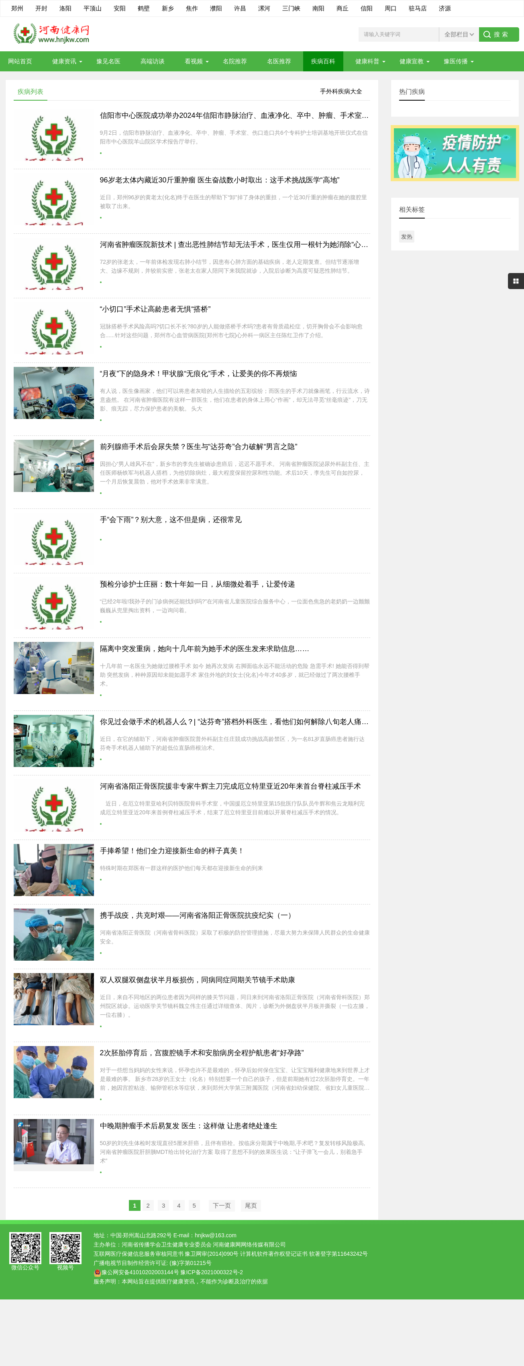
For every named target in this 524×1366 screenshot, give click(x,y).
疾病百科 (323, 61)
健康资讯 (64, 61)
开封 (41, 8)
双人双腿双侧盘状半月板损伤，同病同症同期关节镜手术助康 (197, 980)
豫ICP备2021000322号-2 (211, 1272)
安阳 (120, 8)
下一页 (222, 1205)
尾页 (251, 1205)
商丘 (342, 8)
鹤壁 (144, 8)
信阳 (367, 8)
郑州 (17, 8)
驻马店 (418, 8)
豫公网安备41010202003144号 (140, 1272)
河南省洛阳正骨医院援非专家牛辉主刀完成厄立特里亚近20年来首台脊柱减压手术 (230, 786)
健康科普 (367, 61)
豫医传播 (456, 61)
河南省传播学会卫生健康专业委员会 (167, 1244)
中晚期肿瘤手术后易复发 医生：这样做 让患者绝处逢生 (188, 1126)
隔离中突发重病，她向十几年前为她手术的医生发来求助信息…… (205, 649)
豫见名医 (108, 61)
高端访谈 (153, 61)
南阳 (318, 8)
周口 (391, 8)
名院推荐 (235, 61)
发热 (406, 236)
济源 (445, 8)
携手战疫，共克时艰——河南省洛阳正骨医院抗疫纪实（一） (197, 915)
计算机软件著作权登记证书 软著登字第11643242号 (304, 1254)
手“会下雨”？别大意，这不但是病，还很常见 (171, 520)
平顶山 (93, 8)
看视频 (194, 61)
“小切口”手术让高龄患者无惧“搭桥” (155, 309)
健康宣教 (412, 61)
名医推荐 (279, 61)
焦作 (192, 8)
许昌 (240, 8)
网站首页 (20, 61)
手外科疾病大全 (341, 91)
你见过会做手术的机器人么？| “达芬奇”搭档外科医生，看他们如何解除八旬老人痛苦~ (236, 722)
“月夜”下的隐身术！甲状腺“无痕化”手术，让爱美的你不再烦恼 (199, 374)
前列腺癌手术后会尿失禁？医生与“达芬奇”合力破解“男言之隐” (199, 447)
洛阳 (65, 8)
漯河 (264, 8)
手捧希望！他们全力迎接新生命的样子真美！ (172, 851)
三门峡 (291, 8)
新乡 (168, 8)
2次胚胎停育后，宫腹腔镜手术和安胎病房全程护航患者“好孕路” (202, 1053)
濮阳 (216, 8)
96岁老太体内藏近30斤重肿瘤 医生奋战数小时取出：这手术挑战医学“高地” (220, 180)
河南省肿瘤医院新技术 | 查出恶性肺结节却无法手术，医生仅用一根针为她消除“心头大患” (242, 245)
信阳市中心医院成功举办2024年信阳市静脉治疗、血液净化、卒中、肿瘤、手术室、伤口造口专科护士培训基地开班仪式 (292, 115)
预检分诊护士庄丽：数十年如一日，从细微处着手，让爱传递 (197, 584)
